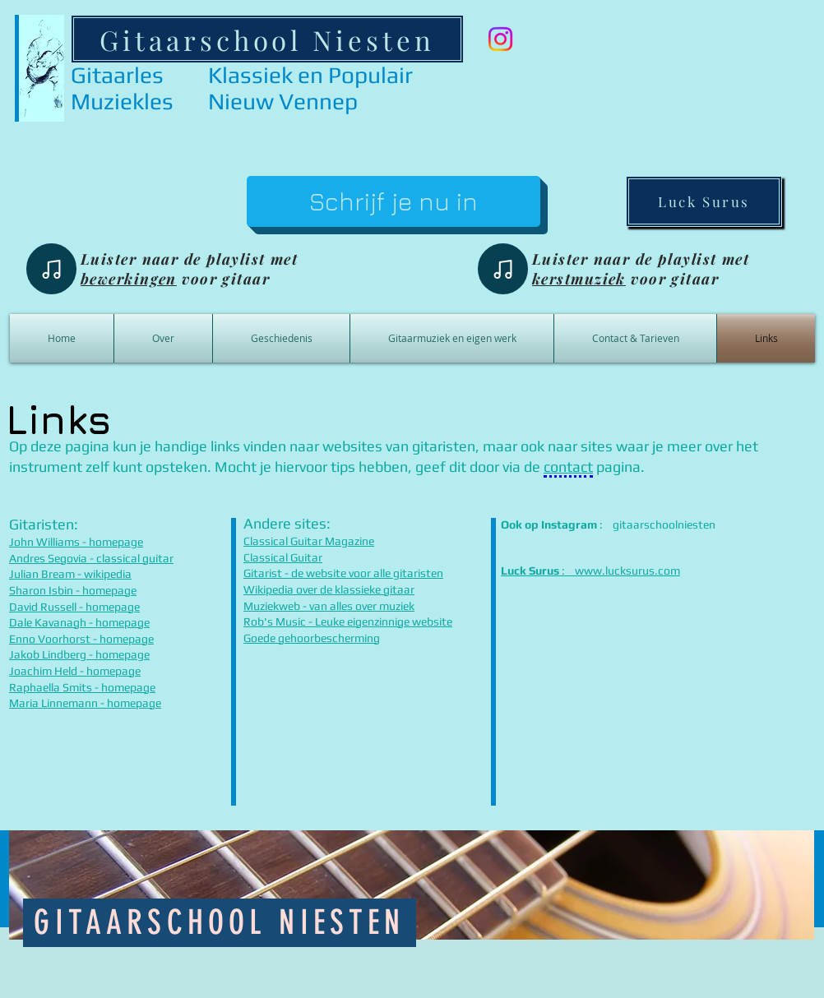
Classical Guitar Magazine (308, 541)
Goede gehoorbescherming (311, 638)
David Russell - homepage (74, 606)
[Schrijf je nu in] (393, 201)
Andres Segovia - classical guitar (91, 558)
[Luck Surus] (704, 201)
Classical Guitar (282, 557)
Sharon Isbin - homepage (73, 590)
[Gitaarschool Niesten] (267, 39)
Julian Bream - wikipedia (70, 573)
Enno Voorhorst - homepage (81, 638)
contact (568, 466)
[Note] (51, 268)
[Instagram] (500, 39)
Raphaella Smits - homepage (82, 687)
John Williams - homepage (76, 541)
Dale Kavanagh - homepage (79, 622)
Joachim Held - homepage (75, 670)
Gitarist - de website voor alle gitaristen (343, 573)
